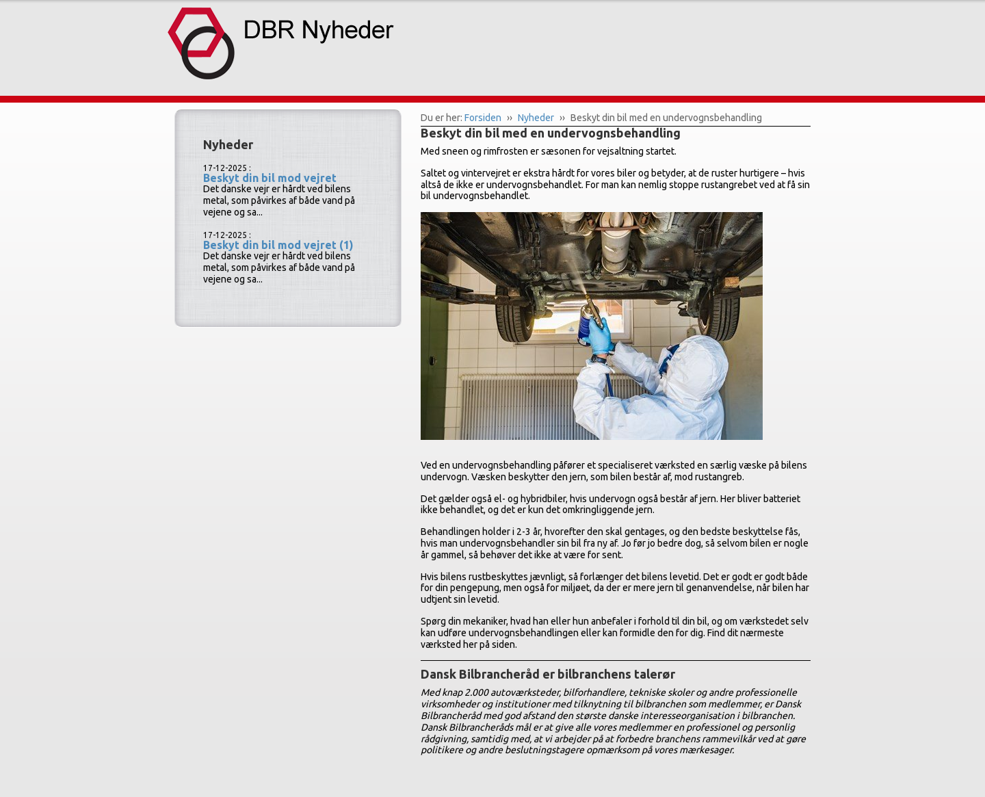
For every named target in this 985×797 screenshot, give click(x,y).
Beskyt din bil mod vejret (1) (278, 245)
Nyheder (536, 117)
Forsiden (482, 117)
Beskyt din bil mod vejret (270, 178)
